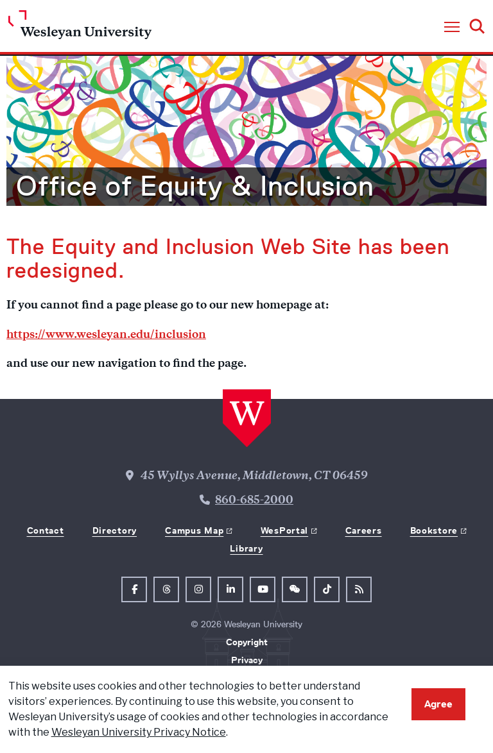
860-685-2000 (254, 501)
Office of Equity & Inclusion (195, 186)
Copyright (247, 642)
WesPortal (284, 530)
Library (246, 548)
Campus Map (194, 530)
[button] (452, 27)
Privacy (247, 660)
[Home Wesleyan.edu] (79, 28)
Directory (114, 530)
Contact (45, 530)
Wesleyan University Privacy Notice (138, 732)
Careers (363, 530)
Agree (438, 704)
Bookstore (434, 530)
